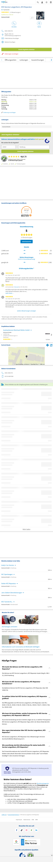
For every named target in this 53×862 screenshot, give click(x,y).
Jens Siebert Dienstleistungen (11, 593)
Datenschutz (26, 819)
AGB (33, 819)
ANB (36, 819)
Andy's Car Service (7, 565)
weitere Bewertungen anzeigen (26, 311)
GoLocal (16, 287)
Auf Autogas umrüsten (9, 627)
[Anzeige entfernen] (51, 855)
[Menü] (51, 2)
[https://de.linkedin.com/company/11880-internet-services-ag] (36, 830)
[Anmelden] (42, 2)
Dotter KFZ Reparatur (8, 583)
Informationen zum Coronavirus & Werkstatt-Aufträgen (20, 647)
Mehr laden (26, 529)
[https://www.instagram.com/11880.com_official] (26, 830)
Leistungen (24, 60)
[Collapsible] (49, 667)
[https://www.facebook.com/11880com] (16, 830)
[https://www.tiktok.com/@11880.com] (21, 830)
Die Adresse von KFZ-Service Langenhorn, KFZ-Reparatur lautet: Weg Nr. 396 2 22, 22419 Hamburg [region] (25, 674)
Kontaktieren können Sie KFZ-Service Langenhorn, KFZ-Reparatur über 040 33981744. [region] (25, 689)
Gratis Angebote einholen (26, 49)
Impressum (19, 819)
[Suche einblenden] (38, 2)
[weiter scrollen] (51, 60)
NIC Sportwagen (7, 574)
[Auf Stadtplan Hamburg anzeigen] (51, 345)
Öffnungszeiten (10, 60)
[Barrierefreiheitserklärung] (46, 2)
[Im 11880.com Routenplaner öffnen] (47, 344)
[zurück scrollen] (1, 60)
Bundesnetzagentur (43, 783)
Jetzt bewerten (26, 241)
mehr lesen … (9, 293)
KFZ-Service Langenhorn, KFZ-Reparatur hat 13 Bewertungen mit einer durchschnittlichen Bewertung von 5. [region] (23, 738)
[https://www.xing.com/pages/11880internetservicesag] (31, 830)
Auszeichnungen (37, 60)
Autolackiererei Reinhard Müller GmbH (16, 330)
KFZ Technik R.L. (6, 602)
